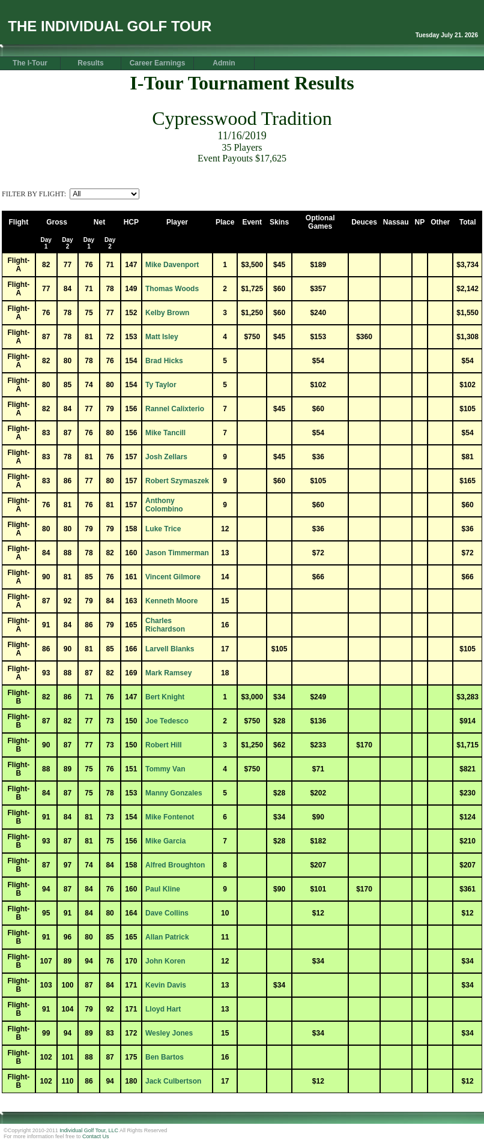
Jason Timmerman (177, 553)
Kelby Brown (167, 313)
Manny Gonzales (173, 793)
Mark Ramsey (168, 673)
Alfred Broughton (175, 865)
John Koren (165, 961)
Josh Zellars (166, 457)
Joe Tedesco (167, 721)
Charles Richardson (165, 625)
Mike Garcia (165, 841)
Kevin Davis (165, 985)
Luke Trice (163, 529)
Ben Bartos (164, 1057)
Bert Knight (164, 697)
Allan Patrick (167, 937)
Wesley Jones (169, 1033)
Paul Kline (162, 889)
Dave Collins (167, 913)
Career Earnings (158, 63)
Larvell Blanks (169, 649)
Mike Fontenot (169, 817)
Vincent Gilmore (173, 577)
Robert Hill (163, 745)
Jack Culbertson (173, 1081)
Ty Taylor (161, 385)
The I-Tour (30, 63)
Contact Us (95, 1136)
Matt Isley (161, 337)
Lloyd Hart (163, 1009)
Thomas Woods (172, 289)
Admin (224, 63)
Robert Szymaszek (177, 481)
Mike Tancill (165, 433)
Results (90, 63)
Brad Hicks (164, 361)
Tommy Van (165, 769)
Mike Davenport (172, 265)
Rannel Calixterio (174, 409)
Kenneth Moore (171, 601)
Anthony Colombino (164, 504)
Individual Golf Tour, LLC (88, 1130)
